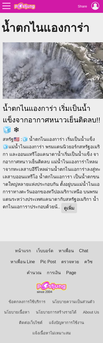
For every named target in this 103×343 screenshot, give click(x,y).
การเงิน (54, 272)
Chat (83, 250)
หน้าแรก (23, 250)
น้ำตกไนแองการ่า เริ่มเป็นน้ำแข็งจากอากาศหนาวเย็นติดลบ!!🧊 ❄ (51, 119)
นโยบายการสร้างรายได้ (56, 312)
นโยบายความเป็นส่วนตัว (73, 302)
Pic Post (48, 261)
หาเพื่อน (66, 250)
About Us (91, 312)
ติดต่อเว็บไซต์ (31, 323)
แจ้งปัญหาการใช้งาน (66, 323)
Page (71, 272)
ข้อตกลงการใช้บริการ (27, 302)
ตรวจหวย (70, 261)
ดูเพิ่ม (69, 208)
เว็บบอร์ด (44, 250)
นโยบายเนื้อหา (16, 312)
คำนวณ (34, 272)
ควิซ (88, 261)
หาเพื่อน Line (22, 261)
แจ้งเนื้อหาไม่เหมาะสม (51, 333)
